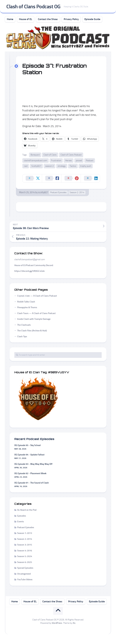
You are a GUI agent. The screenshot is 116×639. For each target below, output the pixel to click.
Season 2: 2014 (77, 192)
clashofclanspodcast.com (35, 160)
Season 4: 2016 (24, 550)
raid (25, 166)
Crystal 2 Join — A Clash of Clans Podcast (37, 295)
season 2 (49, 166)
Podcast (89, 160)
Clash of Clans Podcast (71, 154)
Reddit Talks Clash (26, 301)
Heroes (68, 160)
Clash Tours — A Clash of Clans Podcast (36, 313)
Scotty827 (36, 166)
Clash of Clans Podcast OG (33, 6)
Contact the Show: (48, 19)
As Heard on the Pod (26, 510)
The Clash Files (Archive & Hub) (32, 330)
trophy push (85, 166)
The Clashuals (24, 325)
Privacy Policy (71, 19)
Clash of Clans (50, 154)
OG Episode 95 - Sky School (27, 445)
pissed (79, 160)
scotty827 (43, 192)
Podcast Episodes (58, 192)
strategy (62, 166)
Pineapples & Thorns (27, 307)
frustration (56, 160)
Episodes (21, 515)
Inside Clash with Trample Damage (34, 319)
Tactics (73, 166)
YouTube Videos (25, 579)
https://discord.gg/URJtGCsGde (29, 271)
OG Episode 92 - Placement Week (30, 473)
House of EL (25, 19)
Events (20, 521)
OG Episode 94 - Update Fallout (29, 454)
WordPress (57, 623)
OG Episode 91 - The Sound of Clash (31, 482)
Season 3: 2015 (24, 544)
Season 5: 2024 (24, 556)
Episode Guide (92, 19)
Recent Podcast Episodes (34, 439)
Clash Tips (22, 336)
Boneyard (35, 154)
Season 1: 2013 (24, 533)
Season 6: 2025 (24, 562)
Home (10, 19)
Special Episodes (25, 568)
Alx (74, 623)
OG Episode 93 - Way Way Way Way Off (33, 464)
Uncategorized (24, 573)
